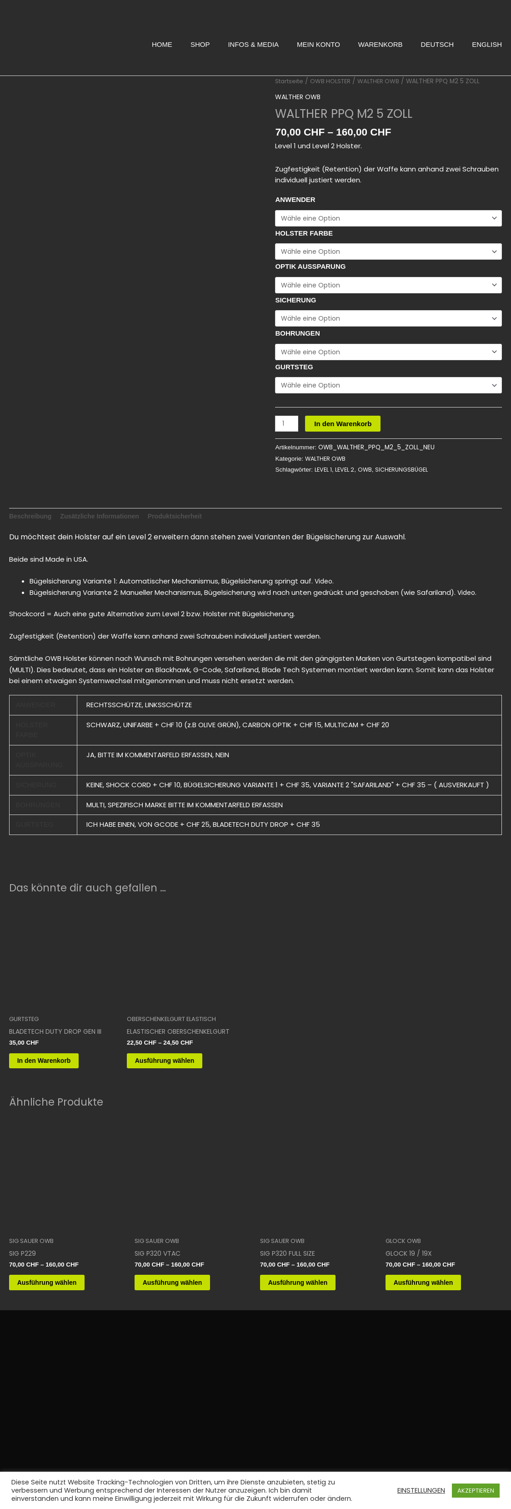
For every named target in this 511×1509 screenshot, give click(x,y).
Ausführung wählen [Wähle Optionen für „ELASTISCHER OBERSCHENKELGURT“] (177, 1085)
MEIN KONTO (318, 44)
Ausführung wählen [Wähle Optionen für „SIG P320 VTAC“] (184, 1310)
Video (324, 595)
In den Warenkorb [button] (56, 1077)
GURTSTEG (294, 371)
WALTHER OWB (384, 81)
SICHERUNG (295, 303)
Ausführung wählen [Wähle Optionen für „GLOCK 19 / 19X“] (435, 1310)
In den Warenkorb (344, 429)
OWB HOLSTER (334, 81)
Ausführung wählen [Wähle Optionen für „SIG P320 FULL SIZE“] (310, 1310)
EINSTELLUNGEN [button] (421, 1490)
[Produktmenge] (287, 429)
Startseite (290, 81)
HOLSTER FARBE (304, 234)
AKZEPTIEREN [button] (475, 1490)
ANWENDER (295, 199)
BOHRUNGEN (297, 337)
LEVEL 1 (324, 475)
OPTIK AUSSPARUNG (310, 268)
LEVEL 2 (348, 475)
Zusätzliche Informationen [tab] (105, 529)
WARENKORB (380, 44)
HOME (162, 44)
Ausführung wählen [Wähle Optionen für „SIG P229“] (59, 1310)
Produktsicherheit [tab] (185, 529)
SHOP (200, 44)
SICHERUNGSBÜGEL (408, 475)
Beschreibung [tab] (32, 529)
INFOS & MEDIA (253, 44)
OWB (369, 475)
